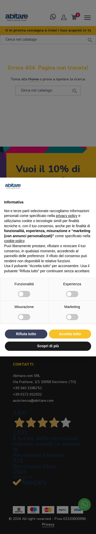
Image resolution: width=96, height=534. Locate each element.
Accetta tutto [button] (70, 334)
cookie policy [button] (14, 241)
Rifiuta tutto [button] (26, 334)
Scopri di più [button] (48, 346)
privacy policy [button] (66, 216)
